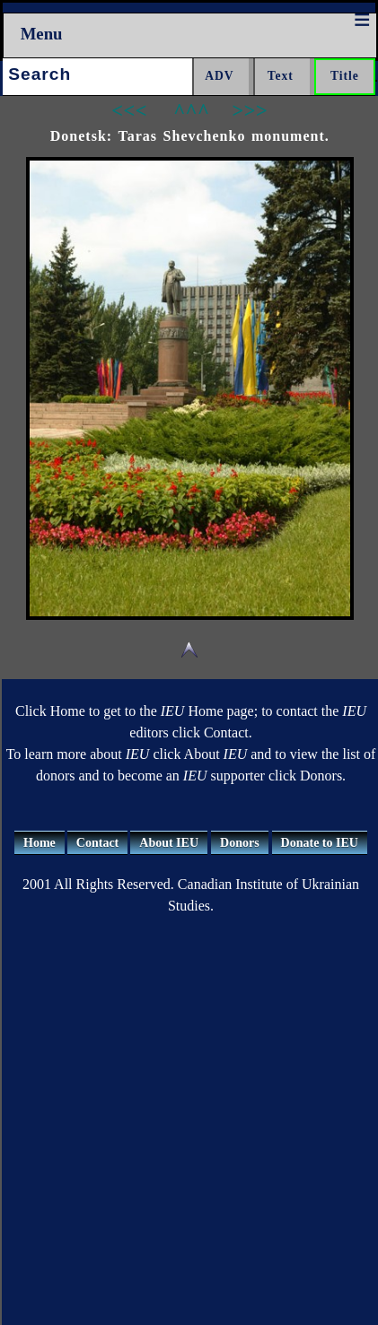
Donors (239, 843)
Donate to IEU (319, 843)
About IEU (168, 843)
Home (39, 843)
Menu (42, 33)
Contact (97, 843)
